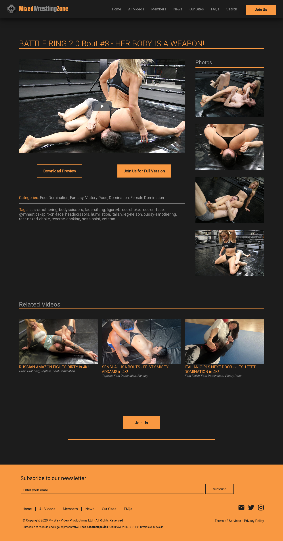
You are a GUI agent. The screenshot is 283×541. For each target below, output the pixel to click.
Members (158, 9)
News (177, 9)
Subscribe (219, 489)
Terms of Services (228, 521)
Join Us (261, 10)
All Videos (136, 9)
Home (116, 9)
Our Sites (196, 9)
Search (231, 9)
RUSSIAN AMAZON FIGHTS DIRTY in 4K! (54, 367)
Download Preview (59, 171)
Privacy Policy (254, 521)
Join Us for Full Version (144, 171)
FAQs (215, 9)
